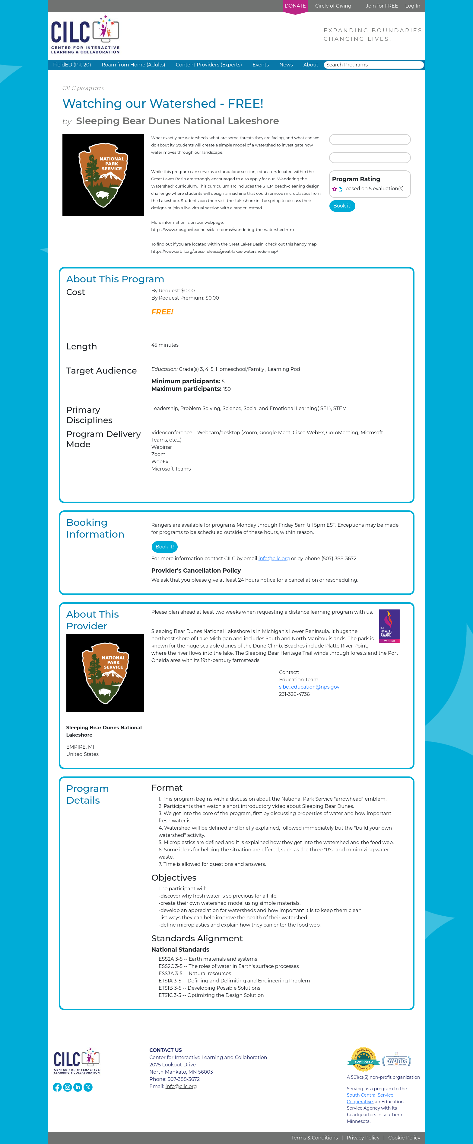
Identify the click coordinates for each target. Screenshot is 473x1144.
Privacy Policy (363, 1138)
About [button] (311, 65)
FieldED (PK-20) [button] (72, 65)
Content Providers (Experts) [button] (209, 65)
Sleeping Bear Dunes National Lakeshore (177, 121)
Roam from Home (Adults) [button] (133, 65)
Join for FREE (382, 6)
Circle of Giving (333, 6)
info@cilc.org (274, 558)
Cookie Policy (404, 1138)
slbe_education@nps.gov (309, 687)
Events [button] (260, 65)
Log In (412, 6)
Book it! (342, 206)
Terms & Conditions (314, 1138)
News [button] (286, 65)
